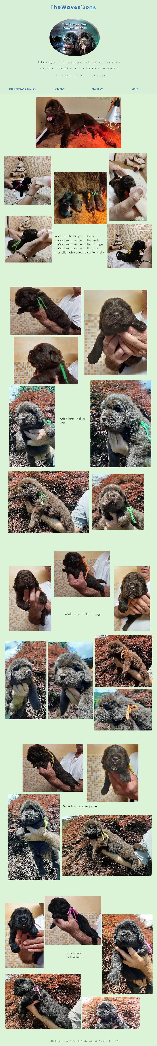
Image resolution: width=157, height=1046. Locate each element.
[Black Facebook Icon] (109, 1040)
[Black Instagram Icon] (117, 1040)
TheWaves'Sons (73, 7)
